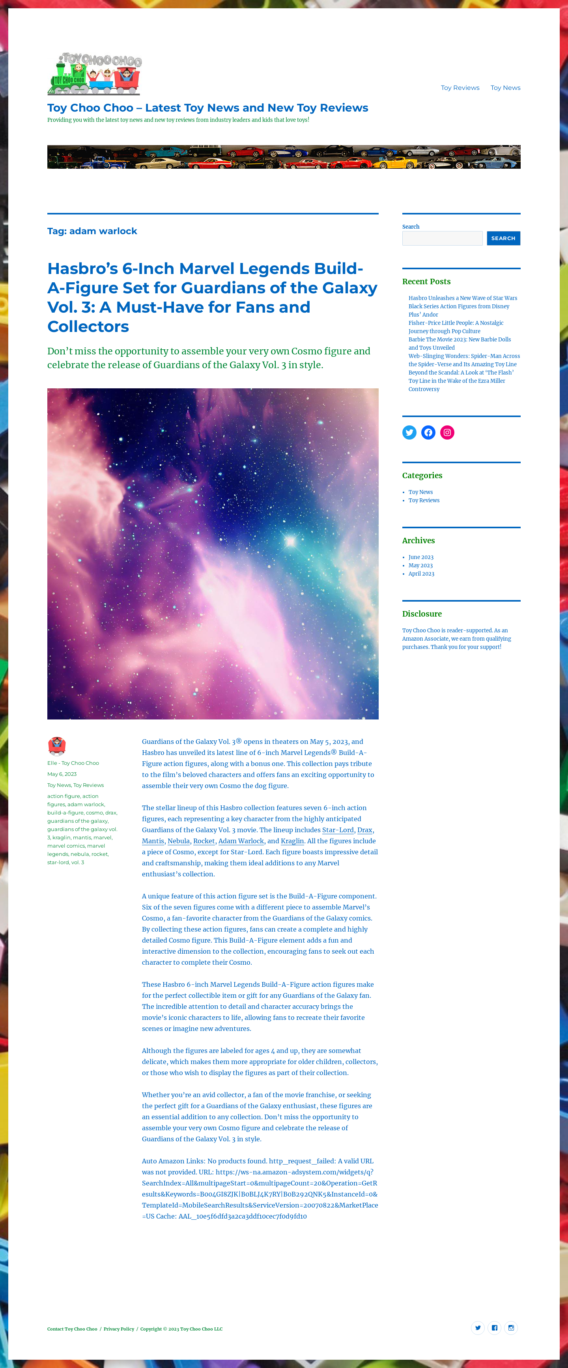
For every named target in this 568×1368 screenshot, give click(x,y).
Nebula (179, 841)
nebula (80, 854)
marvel (102, 837)
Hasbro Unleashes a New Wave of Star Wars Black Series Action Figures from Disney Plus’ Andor (463, 306)
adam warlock (85, 804)
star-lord (58, 862)
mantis (82, 837)
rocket (100, 854)
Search (411, 227)
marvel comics (66, 845)
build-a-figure (65, 812)
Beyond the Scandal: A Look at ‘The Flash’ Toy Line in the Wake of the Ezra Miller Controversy (461, 381)
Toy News (506, 87)
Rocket (204, 841)
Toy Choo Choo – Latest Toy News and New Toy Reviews (207, 107)
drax (110, 812)
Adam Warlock (241, 841)
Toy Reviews (460, 87)
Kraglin (292, 841)
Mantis (153, 841)
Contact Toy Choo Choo (72, 1329)
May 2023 (421, 565)
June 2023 (421, 557)
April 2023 (421, 573)
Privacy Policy (119, 1329)
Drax (364, 830)
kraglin (61, 837)
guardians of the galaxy (77, 821)
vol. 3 (77, 862)
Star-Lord (338, 830)
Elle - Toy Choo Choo (73, 763)
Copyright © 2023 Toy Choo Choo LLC (181, 1329)
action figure (63, 796)
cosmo (94, 812)
